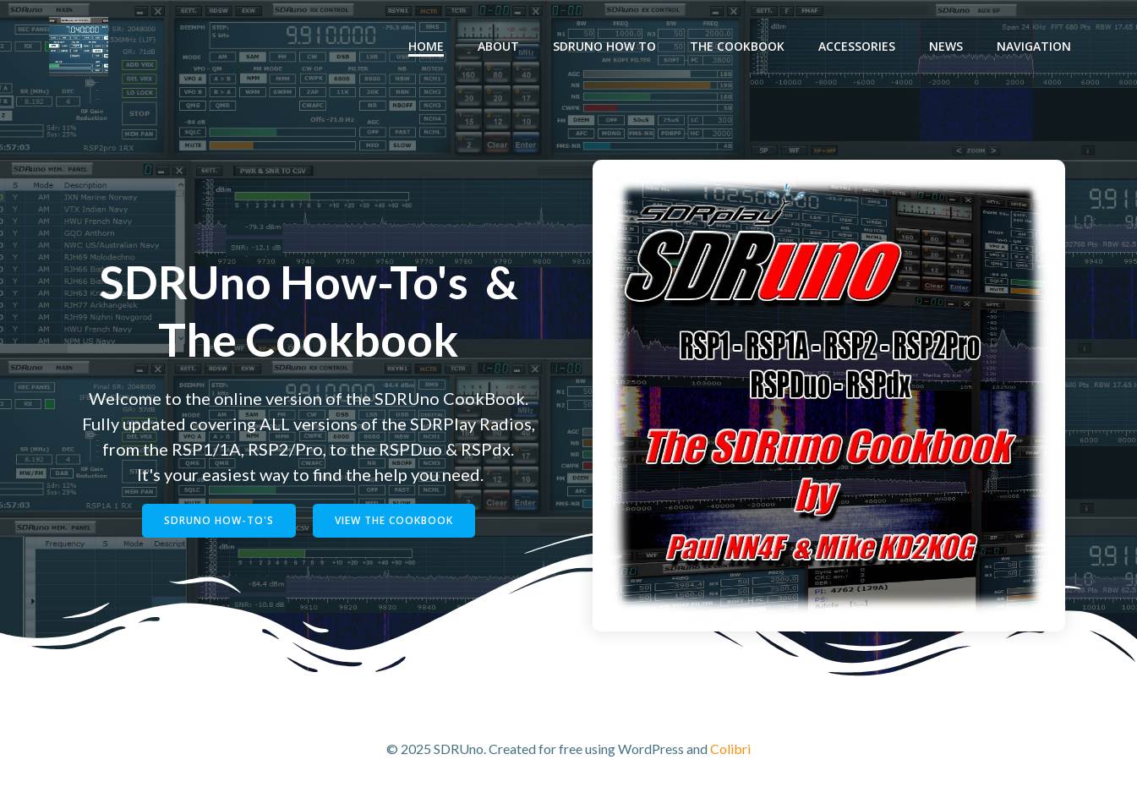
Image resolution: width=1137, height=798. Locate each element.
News (948, 47)
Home (428, 47)
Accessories (858, 47)
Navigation (1035, 47)
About (500, 47)
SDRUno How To (606, 47)
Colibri (730, 748)
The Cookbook (738, 47)
